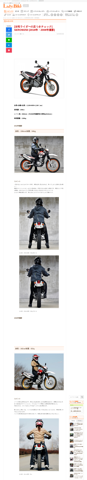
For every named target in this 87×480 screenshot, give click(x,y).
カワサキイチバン (33, 0)
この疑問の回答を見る (76, 411)
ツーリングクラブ (20, 15)
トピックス (10, 11)
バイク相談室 (68, 11)
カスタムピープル (24, 0)
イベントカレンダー (39, 11)
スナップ (26, 11)
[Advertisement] (39, 332)
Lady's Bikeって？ (26, 5)
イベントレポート (54, 11)
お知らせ (79, 11)
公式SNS (47, 14)
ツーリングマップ (35, 15)
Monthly (79, 420)
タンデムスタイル (16, 0)
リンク (9, 15)
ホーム (4, 17)
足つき (17, 11)
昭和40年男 (41, 0)
